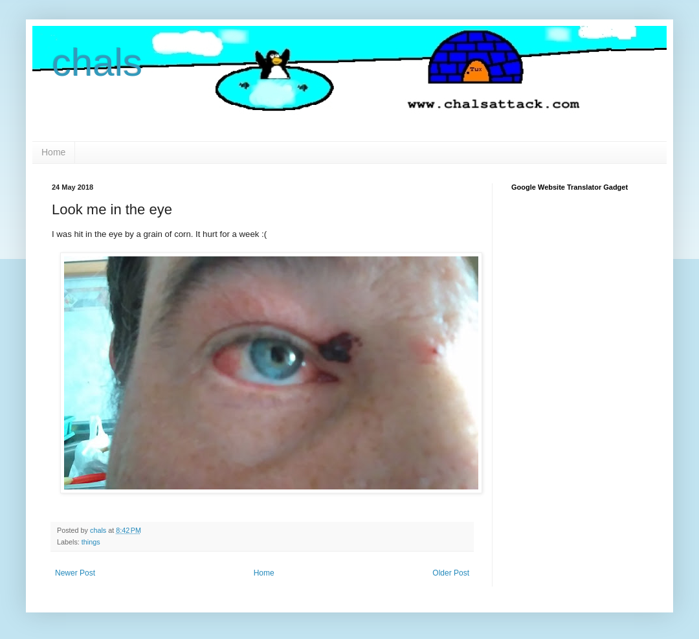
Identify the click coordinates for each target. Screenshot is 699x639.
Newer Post (75, 572)
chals (97, 62)
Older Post (450, 572)
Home (53, 152)
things (91, 542)
